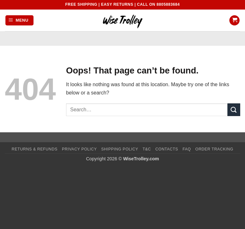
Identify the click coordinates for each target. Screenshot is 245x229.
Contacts (166, 149)
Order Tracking (214, 149)
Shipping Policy (119, 149)
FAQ (186, 149)
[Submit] (233, 109)
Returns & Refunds (35, 149)
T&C (147, 149)
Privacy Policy (79, 149)
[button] (19, 20)
